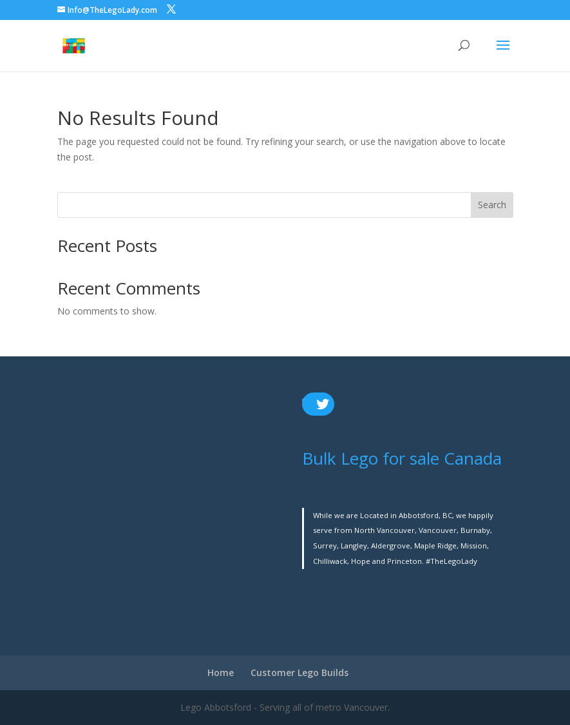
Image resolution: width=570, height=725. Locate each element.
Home (220, 672)
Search (492, 204)
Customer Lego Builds (299, 672)
